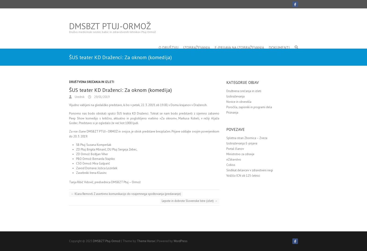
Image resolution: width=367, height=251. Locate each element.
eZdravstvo (233, 159)
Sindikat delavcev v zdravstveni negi (249, 170)
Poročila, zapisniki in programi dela (249, 107)
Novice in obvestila (238, 102)
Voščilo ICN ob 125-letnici (243, 176)
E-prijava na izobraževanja (239, 40)
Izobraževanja (196, 40)
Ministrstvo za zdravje (240, 154)
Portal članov (235, 149)
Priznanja (232, 113)
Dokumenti (279, 40)
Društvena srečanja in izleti (91, 82)
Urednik (79, 97)
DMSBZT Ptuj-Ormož (110, 26)
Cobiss (230, 165)
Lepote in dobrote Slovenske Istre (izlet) (189, 201)
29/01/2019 (101, 97)
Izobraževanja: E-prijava (241, 143)
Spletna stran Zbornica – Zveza (246, 138)
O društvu (168, 40)
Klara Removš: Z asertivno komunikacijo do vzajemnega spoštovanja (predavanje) (126, 194)
